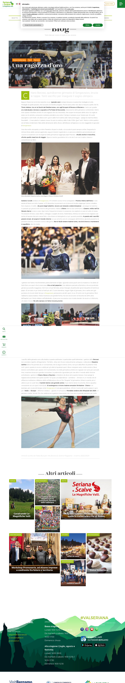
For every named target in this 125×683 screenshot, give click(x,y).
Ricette (15, 18)
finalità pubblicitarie (32, 14)
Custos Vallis (109, 4)
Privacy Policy (77, 676)
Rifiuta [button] (87, 25)
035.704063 (15, 609)
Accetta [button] (98, 25)
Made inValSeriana (19, 60)
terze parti (49, 10)
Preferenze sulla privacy (88, 676)
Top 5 (30, 60)
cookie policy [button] (70, 9)
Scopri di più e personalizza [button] (33, 25)
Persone (37, 60)
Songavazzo (27, 125)
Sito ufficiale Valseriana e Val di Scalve (16, 676)
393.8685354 (16, 612)
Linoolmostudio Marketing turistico (109, 676)
